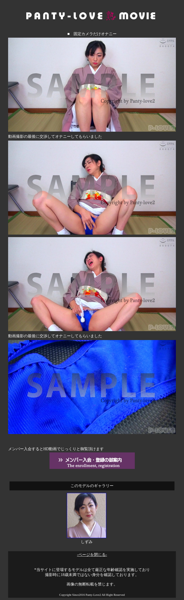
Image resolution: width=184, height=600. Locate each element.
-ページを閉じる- (92, 555)
